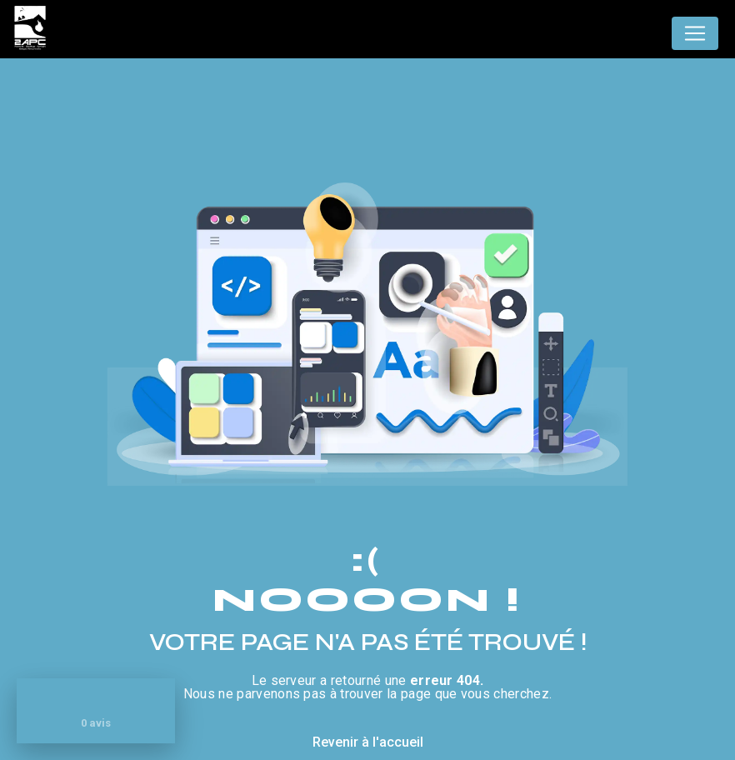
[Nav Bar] (695, 33)
